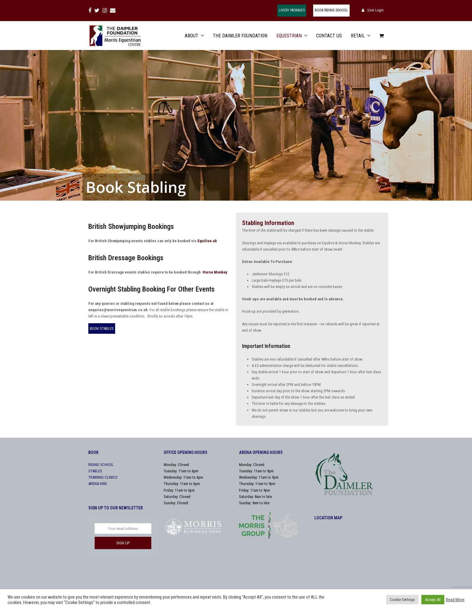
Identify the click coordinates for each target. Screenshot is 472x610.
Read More (455, 599)
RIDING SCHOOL (101, 464)
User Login (375, 10)
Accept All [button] (433, 599)
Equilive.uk (207, 241)
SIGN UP (123, 543)
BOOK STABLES (102, 328)
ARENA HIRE (97, 483)
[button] (381, 35)
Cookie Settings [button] (402, 599)
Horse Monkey (215, 272)
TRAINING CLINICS (103, 477)
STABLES (95, 471)
